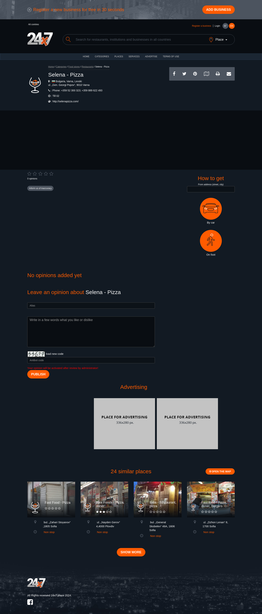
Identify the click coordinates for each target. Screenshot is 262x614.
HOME (86, 56)
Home (51, 66)
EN (231, 26)
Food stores (74, 66)
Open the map (220, 471)
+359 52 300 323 (70, 90)
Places (118, 56)
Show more (131, 552)
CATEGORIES (102, 56)
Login (217, 26)
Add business (218, 9)
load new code (54, 353)
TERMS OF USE (171, 56)
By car (211, 211)
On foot (211, 243)
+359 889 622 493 (91, 90)
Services (133, 56)
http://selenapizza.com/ (66, 101)
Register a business (201, 26)
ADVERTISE (151, 56)
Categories (61, 66)
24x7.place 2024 (61, 595)
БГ (225, 26)
